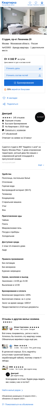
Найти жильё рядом (11, 390)
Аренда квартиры (21, 47)
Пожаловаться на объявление (17, 404)
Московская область (20, 43)
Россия (34, 43)
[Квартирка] (10, 3)
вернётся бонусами (21, 89)
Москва (5, 43)
